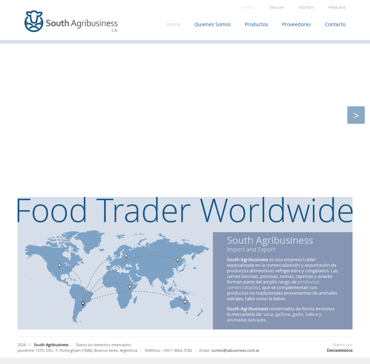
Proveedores (296, 24)
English (277, 8)
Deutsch (306, 8)
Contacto (335, 24)
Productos (256, 24)
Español (248, 8)
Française (337, 8)
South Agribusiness (71, 22)
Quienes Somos (212, 24)
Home (173, 24)
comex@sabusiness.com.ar (235, 350)
